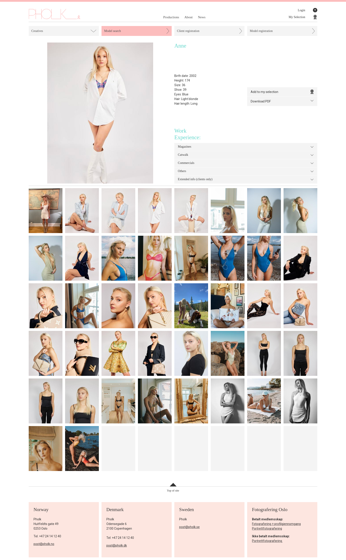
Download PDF (282, 101)
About (188, 17)
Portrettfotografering (267, 528)
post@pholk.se (189, 527)
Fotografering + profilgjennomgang (276, 524)
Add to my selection (282, 91)
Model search (112, 31)
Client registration (188, 31)
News (201, 17)
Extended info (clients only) (246, 179)
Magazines (246, 147)
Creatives (37, 31)
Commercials (246, 163)
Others (246, 171)
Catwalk (246, 155)
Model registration (261, 31)
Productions (171, 17)
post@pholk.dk (116, 545)
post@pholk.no (44, 544)
